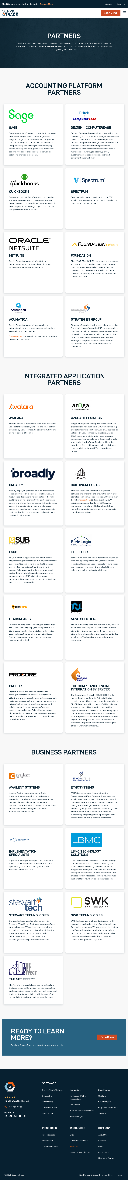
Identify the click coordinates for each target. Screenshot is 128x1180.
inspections (85, 500)
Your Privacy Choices (88, 1175)
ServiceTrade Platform (52, 1090)
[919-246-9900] (5, 1107)
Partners (74, 1147)
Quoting (102, 1096)
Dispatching (47, 1102)
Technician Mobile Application (78, 1097)
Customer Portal (49, 1108)
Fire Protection (48, 1135)
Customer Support (106, 1158)
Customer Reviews (79, 1141)
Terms (119, 1175)
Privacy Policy (107, 1175)
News (100, 1147)
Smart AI (102, 1113)
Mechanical (47, 1141)
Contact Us (103, 1152)
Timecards (75, 1105)
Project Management (108, 1108)
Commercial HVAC (50, 1147)
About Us (102, 1135)
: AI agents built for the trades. (27, 4)
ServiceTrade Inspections (82, 1111)
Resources (77, 1128)
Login (121, 4)
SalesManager (105, 1090)
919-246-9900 (15, 1107)
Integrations (75, 1090)
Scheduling (47, 1096)
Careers (102, 1141)
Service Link (47, 1113)
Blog (72, 1135)
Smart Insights (104, 1102)
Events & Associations (80, 1152)
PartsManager (15, 336)
